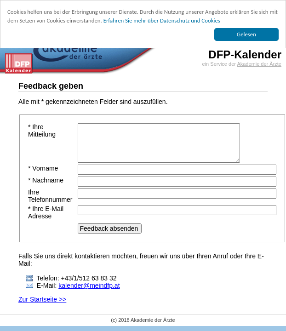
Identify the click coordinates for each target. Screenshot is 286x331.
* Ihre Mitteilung (42, 130)
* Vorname (43, 168)
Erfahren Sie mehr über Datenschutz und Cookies (161, 20)
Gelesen (246, 34)
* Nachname (45, 180)
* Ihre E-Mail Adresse (45, 212)
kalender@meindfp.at (89, 285)
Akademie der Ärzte (259, 64)
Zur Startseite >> (42, 299)
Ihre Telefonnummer (50, 195)
